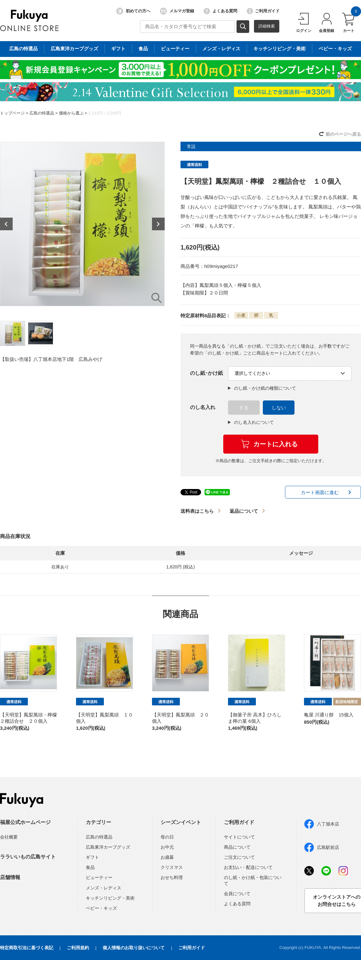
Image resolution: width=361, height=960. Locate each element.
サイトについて (239, 836)
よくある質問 (220, 11)
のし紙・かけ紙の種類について (262, 388)
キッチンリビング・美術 (110, 898)
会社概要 (9, 836)
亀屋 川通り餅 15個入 (328, 714)
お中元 (167, 847)
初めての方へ (133, 11)
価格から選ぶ (71, 113)
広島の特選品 (41, 113)
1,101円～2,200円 (104, 113)
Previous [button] (6, 224)
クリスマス (172, 867)
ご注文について (239, 857)
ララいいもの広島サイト (28, 856)
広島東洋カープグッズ (108, 847)
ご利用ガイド (263, 11)
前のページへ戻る (343, 134)
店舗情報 (10, 877)
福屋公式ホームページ (25, 822)
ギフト (92, 857)
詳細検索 (266, 26)
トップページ (12, 113)
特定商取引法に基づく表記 (26, 947)
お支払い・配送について (248, 867)
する (244, 407)
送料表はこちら (197, 511)
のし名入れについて (251, 422)
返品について (244, 511)
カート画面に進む (320, 492)
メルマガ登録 (177, 11)
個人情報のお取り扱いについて (134, 947)
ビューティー (99, 877)
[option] (82, 224)
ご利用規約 (78, 947)
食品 (90, 867)
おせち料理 (172, 877)
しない (279, 407)
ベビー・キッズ (101, 908)
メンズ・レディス (103, 887)
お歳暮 (167, 857)
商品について (237, 847)
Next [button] (158, 224)
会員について (237, 893)
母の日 (167, 836)
